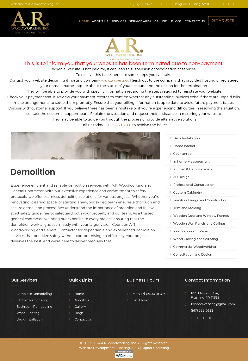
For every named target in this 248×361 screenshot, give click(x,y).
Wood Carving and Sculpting (195, 239)
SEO (135, 348)
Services (118, 21)
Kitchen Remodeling (32, 300)
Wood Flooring (28, 313)
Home (84, 21)
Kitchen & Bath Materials (192, 169)
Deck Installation (186, 138)
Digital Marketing (155, 348)
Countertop (182, 154)
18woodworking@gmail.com (213, 304)
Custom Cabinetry (187, 192)
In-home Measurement (191, 161)
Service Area (140, 21)
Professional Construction (193, 185)
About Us (100, 21)
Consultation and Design (192, 254)
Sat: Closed (141, 300)
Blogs (176, 21)
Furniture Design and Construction (200, 200)
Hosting (123, 348)
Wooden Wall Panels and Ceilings (199, 223)
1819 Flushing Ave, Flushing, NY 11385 (189, 4)
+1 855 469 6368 (117, 125)
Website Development (97, 348)
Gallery (161, 21)
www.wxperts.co (115, 80)
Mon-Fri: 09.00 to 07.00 (151, 294)
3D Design (181, 177)
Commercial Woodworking (194, 247)
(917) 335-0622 (142, 4)
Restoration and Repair (191, 231)
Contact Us (195, 21)
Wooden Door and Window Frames (201, 216)
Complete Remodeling (34, 294)
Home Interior (184, 146)
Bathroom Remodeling (34, 306)
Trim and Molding (187, 208)
